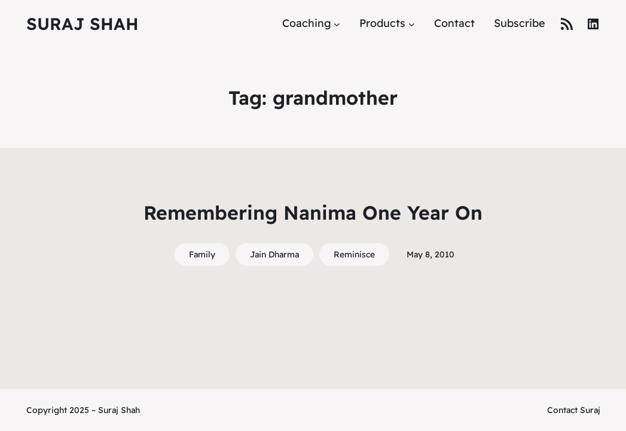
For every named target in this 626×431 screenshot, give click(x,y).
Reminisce (354, 254)
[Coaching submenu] (337, 23)
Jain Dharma (274, 254)
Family (202, 254)
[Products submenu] (411, 23)
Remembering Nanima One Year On (313, 212)
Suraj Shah (82, 23)
